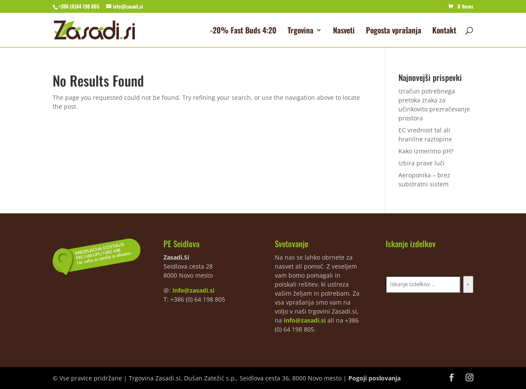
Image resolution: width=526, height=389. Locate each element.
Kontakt (444, 31)
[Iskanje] (468, 284)
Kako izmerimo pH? (425, 151)
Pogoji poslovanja (374, 378)
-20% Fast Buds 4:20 (243, 31)
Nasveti (344, 31)
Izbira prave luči (421, 163)
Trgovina (300, 31)
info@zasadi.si (193, 290)
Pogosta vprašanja (393, 31)
